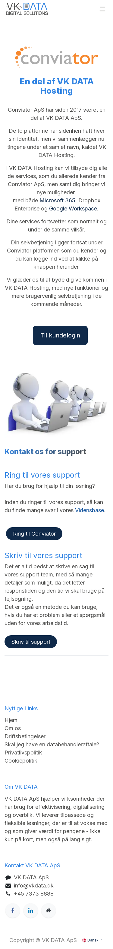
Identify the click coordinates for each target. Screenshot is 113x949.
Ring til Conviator (34, 533)
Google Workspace (73, 208)
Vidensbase (89, 510)
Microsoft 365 (57, 200)
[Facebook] (12, 910)
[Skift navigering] (102, 9)
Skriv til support (30, 642)
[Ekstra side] (48, 910)
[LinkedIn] (31, 910)
